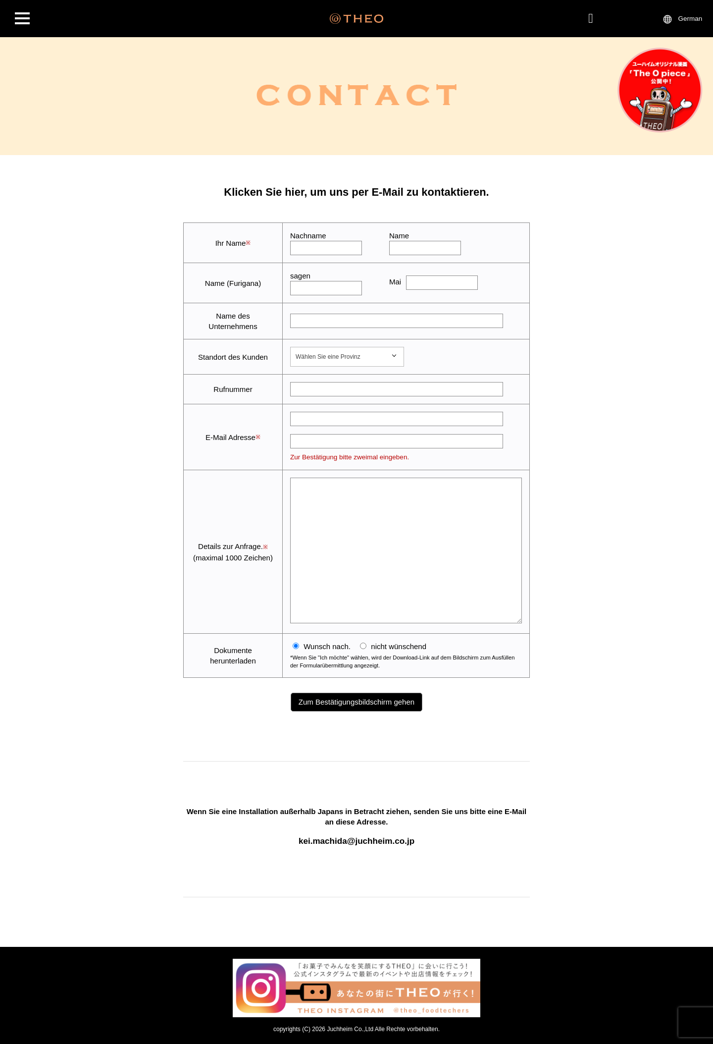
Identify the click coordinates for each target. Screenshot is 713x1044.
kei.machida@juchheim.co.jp (356, 841)
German (690, 18)
